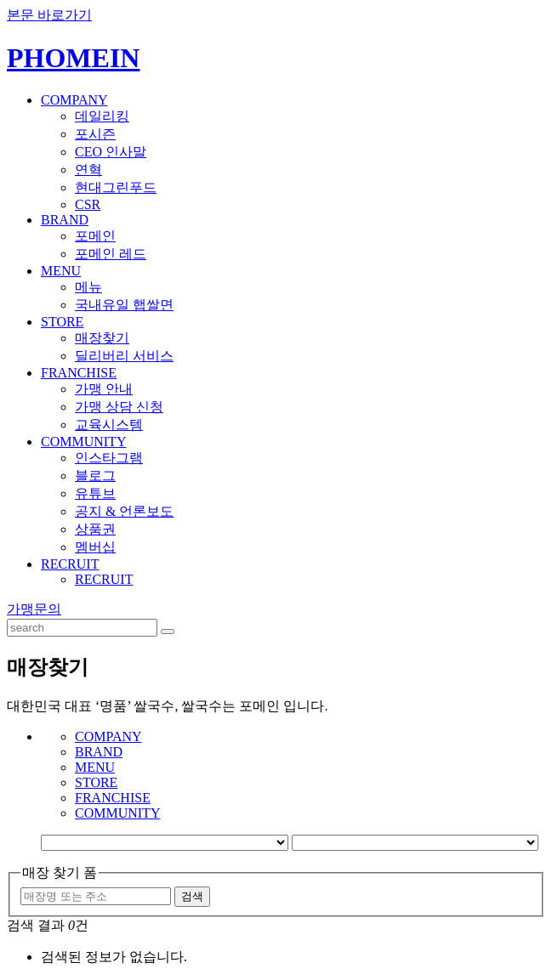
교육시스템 (109, 424)
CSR (87, 204)
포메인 (95, 236)
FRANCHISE (79, 372)
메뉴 (88, 287)
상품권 (95, 529)
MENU (61, 270)
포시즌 (95, 134)
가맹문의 (34, 609)
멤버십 (95, 547)
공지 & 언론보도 (124, 511)
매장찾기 (102, 338)
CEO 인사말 (110, 151)
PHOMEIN (73, 57)
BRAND (64, 219)
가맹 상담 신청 (119, 406)
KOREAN (468, 46)
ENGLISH (521, 46)
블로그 (95, 475)
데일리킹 (102, 116)
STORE (62, 321)
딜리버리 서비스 (124, 355)
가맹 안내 (104, 389)
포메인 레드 (110, 253)
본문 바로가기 (49, 15)
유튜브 (95, 493)
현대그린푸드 (115, 187)
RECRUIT (70, 564)
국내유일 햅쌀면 (124, 304)
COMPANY (74, 100)
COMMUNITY (83, 441)
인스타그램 (109, 457)
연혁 (88, 169)
